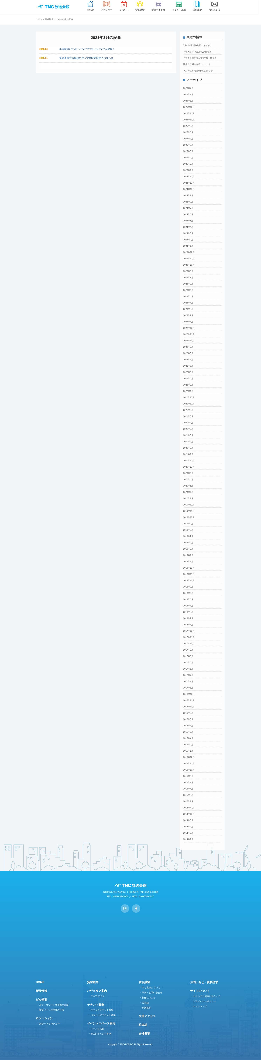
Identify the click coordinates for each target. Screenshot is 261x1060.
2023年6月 (188, 290)
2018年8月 (188, 587)
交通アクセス (147, 1016)
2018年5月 (188, 599)
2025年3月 (188, 164)
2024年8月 (188, 202)
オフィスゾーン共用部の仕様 (54, 1005)
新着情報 (49, 19)
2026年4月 (188, 88)
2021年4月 (188, 441)
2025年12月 (188, 107)
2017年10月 (188, 643)
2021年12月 (188, 397)
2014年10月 (188, 814)
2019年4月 (188, 542)
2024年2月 (188, 239)
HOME (40, 982)
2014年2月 (188, 839)
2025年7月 (188, 138)
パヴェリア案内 (97, 990)
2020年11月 (188, 467)
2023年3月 (188, 309)
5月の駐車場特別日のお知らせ (197, 45)
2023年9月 (188, 271)
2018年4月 (188, 606)
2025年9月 (188, 126)
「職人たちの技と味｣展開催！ (197, 51)
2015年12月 (188, 757)
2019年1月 (188, 561)
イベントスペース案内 (101, 1023)
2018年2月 (188, 618)
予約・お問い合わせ (152, 992)
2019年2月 (188, 555)
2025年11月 (188, 113)
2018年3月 (188, 612)
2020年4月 (188, 492)
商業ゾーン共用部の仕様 (51, 1010)
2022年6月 (188, 366)
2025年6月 (188, 145)
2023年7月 (188, 284)
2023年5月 (188, 296)
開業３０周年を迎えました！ (197, 64)
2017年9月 (188, 650)
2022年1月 (188, 391)
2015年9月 (188, 776)
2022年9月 (188, 347)
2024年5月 (188, 221)
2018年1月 (188, 624)
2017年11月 (188, 637)
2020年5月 (188, 486)
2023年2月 (188, 315)
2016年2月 (188, 744)
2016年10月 (188, 706)
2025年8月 (188, 132)
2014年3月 (188, 833)
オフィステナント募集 (102, 1010)
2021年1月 (188, 454)
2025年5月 (188, 151)
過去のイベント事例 (101, 1033)
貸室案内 (92, 982)
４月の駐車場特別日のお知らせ (198, 70)
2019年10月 (188, 517)
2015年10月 (188, 770)
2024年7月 (188, 208)
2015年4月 (188, 789)
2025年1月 (188, 170)
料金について (149, 997)
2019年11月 (188, 511)
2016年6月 (188, 725)
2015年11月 (188, 763)
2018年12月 (188, 568)
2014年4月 (188, 826)
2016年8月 (188, 719)
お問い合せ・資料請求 (204, 982)
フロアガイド (97, 996)
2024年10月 (188, 189)
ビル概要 (41, 999)
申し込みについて (151, 987)
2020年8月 (188, 473)
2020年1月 (188, 498)
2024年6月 (188, 214)
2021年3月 (188, 448)
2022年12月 (188, 328)
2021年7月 (188, 422)
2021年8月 (188, 416)
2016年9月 (188, 713)
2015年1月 (188, 801)
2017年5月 (188, 669)
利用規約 (146, 1008)
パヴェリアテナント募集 (103, 1015)
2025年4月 (188, 157)
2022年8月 (188, 353)
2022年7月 (188, 359)
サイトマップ (200, 1006)
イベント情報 (97, 1029)
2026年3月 (188, 94)
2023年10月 (188, 265)
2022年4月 (188, 378)
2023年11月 (188, 258)
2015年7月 (188, 782)
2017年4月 (188, 675)
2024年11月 (188, 183)
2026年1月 (188, 101)
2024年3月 (188, 233)
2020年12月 (188, 460)
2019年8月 (188, 530)
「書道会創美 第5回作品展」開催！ (200, 58)
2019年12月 (188, 505)
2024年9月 (188, 195)
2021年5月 (188, 435)
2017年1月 (188, 688)
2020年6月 (188, 479)
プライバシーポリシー (204, 1001)
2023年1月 (188, 321)
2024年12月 (188, 176)
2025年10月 (188, 120)
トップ (39, 19)
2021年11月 (188, 404)
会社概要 (144, 1033)
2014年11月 (188, 807)
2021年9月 (188, 410)
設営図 (145, 1002)
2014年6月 (188, 820)
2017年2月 (188, 681)
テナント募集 (95, 1004)
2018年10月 (188, 580)
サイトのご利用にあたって (207, 996)
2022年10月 (188, 340)
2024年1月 (188, 246)
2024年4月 (188, 227)
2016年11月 (188, 700)
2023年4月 (188, 303)
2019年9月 (188, 523)
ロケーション (44, 1018)
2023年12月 (188, 252)
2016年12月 (188, 694)
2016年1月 (188, 751)
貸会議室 (144, 982)
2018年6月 (188, 593)
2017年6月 (188, 662)
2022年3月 (188, 385)
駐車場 (143, 1024)
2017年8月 (188, 656)
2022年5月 (188, 372)
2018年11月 (188, 574)
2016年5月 (188, 732)
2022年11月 (188, 334)
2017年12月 (188, 631)
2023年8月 (188, 277)
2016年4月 (188, 738)
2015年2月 (188, 795)
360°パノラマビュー (49, 1023)
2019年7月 (188, 536)
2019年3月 (188, 549)
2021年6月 (188, 429)
